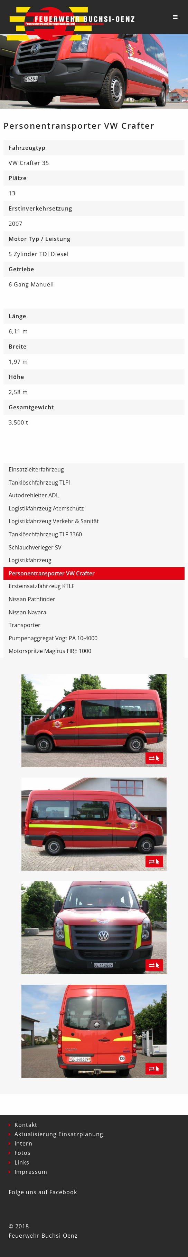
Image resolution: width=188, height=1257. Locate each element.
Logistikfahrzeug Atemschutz (46, 508)
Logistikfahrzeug (30, 560)
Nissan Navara (27, 612)
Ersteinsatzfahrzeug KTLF (41, 586)
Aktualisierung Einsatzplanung (59, 1134)
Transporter (24, 625)
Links (22, 1162)
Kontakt (26, 1125)
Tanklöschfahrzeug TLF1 (40, 482)
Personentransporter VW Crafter (52, 573)
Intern (23, 1143)
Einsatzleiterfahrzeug (36, 469)
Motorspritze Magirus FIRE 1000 (50, 651)
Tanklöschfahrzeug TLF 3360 (45, 534)
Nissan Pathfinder (32, 599)
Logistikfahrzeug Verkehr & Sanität (54, 521)
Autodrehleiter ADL (34, 495)
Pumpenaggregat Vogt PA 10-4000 (53, 638)
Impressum (31, 1172)
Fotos (23, 1153)
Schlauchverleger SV (35, 547)
